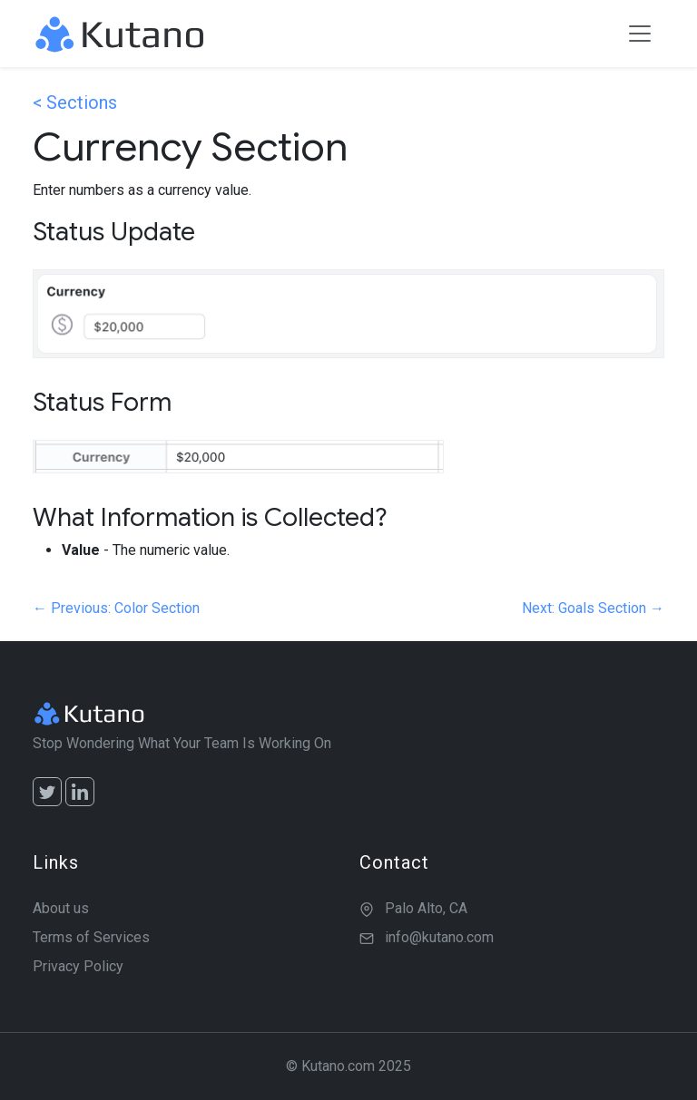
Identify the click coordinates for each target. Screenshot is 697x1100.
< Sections (75, 102)
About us (61, 908)
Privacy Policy (78, 966)
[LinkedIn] (79, 791)
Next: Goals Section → (593, 608)
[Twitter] (47, 791)
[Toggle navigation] (639, 33)
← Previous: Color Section (116, 608)
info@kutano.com (439, 937)
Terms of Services (91, 937)
